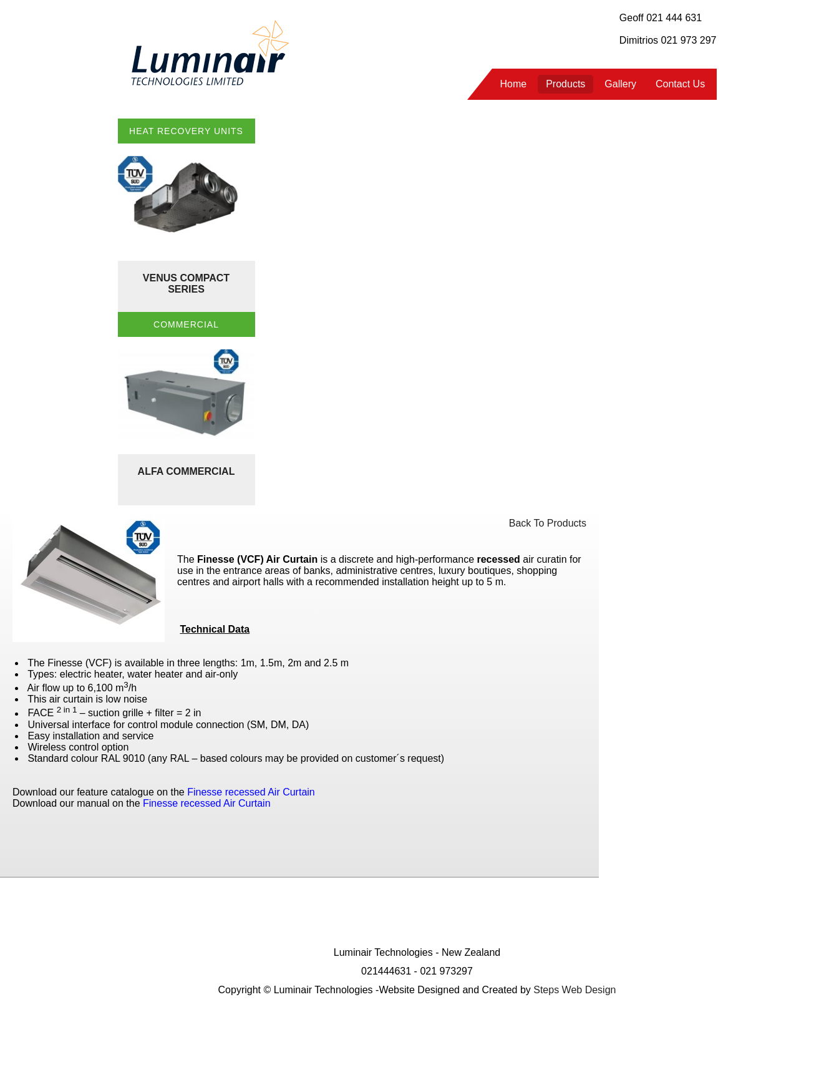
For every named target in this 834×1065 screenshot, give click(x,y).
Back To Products (547, 523)
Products (565, 84)
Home (513, 84)
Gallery (620, 84)
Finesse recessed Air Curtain (207, 803)
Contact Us (680, 84)
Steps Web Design (574, 990)
